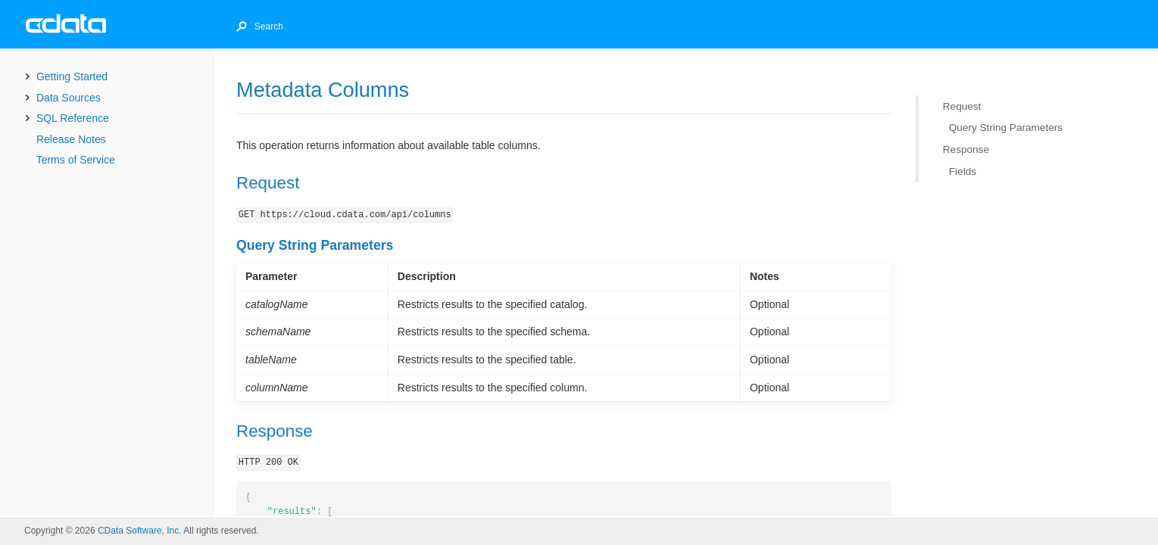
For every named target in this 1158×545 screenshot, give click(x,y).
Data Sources (68, 98)
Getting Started (72, 76)
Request (962, 106)
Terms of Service (75, 160)
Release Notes (71, 139)
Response (966, 149)
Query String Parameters (1006, 127)
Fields (962, 170)
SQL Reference (72, 118)
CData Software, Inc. (140, 530)
